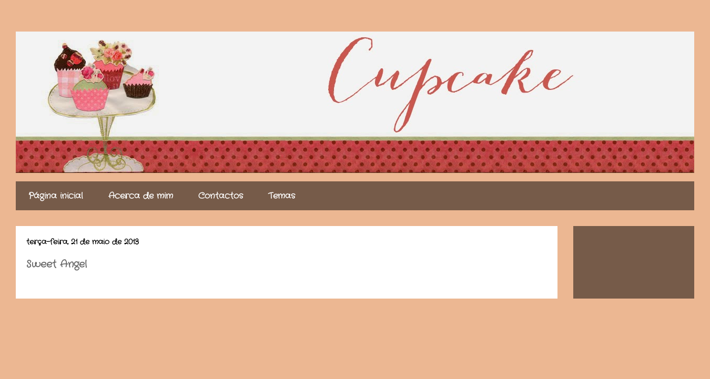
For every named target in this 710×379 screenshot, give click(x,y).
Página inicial (55, 196)
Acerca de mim (140, 196)
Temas (281, 196)
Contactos (220, 196)
